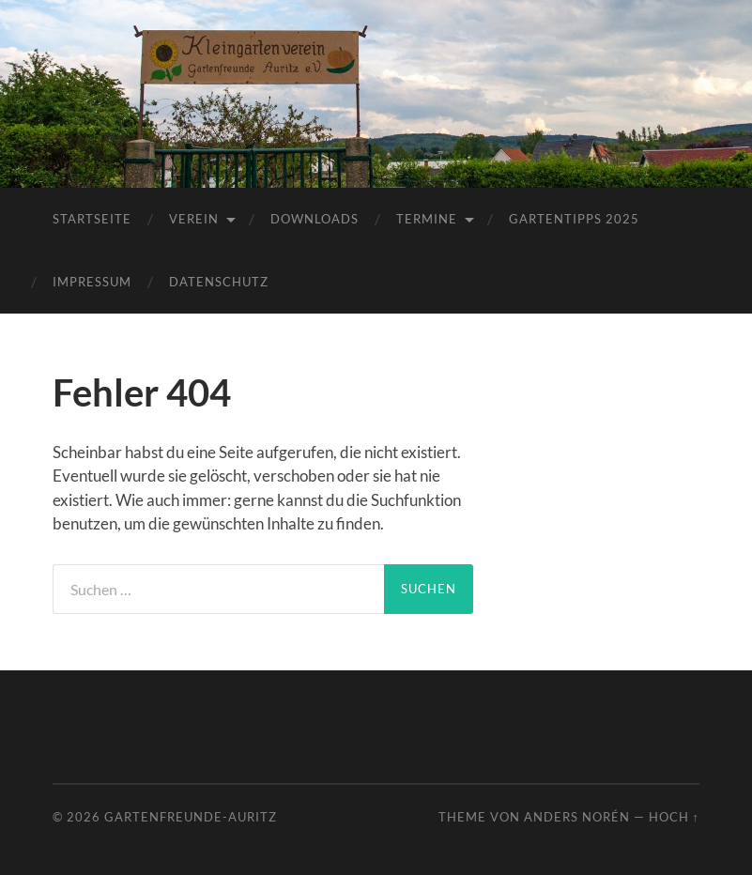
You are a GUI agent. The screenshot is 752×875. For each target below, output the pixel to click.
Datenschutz (219, 281)
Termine (426, 218)
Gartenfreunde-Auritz (190, 816)
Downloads (314, 218)
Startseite (92, 218)
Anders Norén (577, 816)
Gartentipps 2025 (574, 218)
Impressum (92, 281)
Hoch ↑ (674, 816)
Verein (194, 218)
